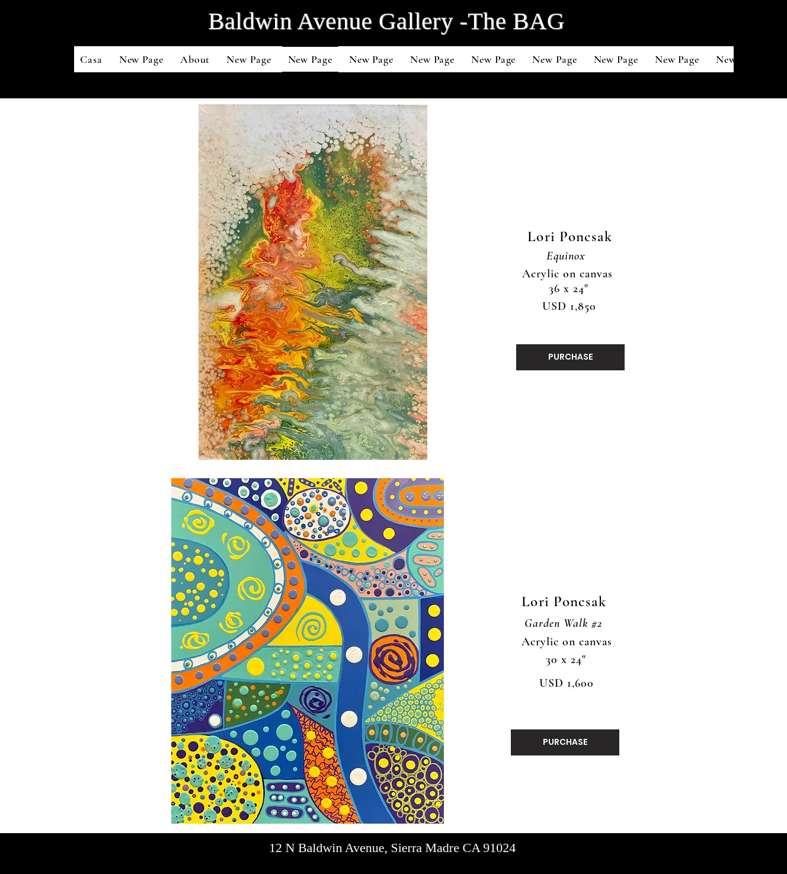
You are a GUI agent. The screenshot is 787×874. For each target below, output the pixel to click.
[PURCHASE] (570, 357)
